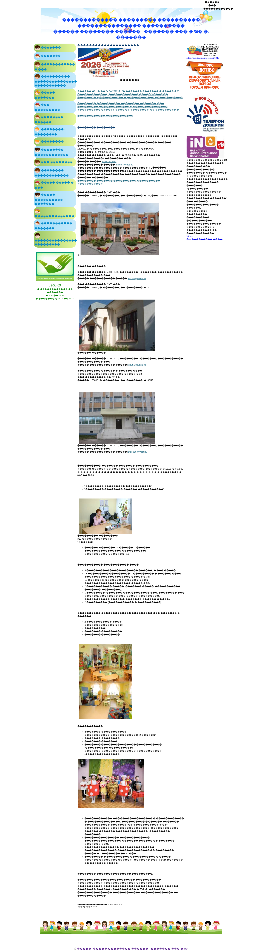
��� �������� (54, 162)
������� (48, 48)
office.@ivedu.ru (124, 164)
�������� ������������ (52, 151)
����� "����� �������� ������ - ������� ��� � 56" (132, 948)
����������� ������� (53, 225)
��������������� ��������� (55, 239)
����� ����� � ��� (54, 184)
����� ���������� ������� (49, 198)
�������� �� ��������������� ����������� (55, 80)
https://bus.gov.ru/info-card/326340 (202, 58)
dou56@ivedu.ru (137, 278)
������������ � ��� (55, 66)
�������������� (54, 213)
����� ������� (45, 94)
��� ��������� (47, 106)
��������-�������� (49, 131)
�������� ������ (49, 119)
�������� (49, 142)
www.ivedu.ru (109, 161)
